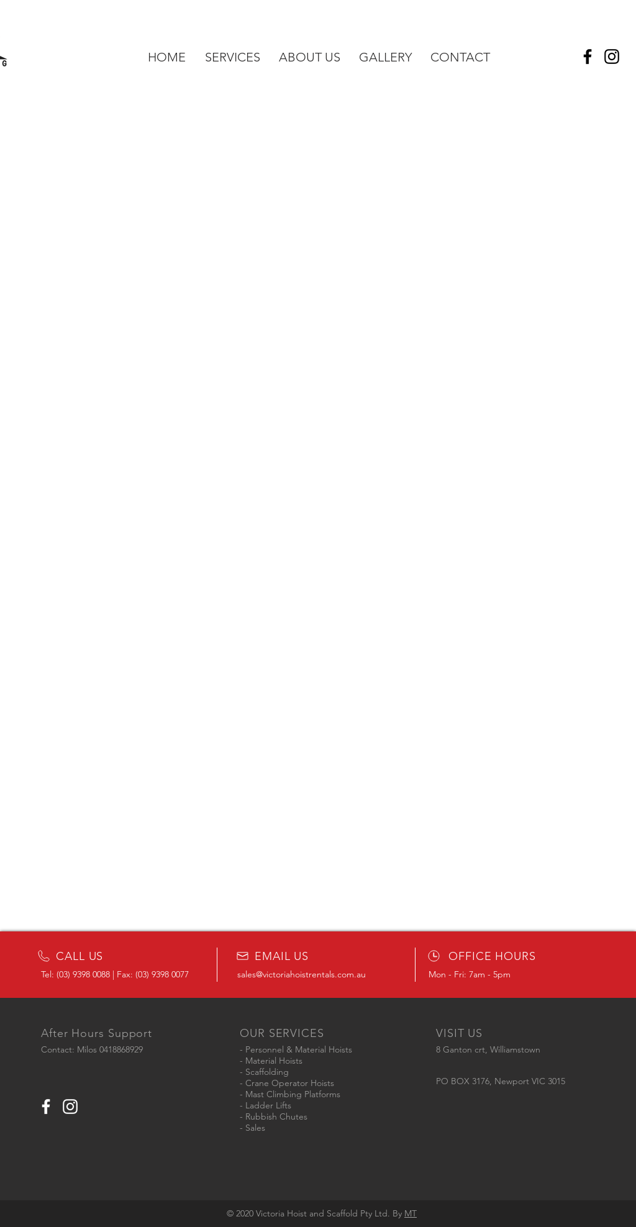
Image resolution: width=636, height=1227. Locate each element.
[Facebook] (587, 56)
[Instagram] (612, 56)
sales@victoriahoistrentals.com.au (301, 974)
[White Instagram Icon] (70, 1106)
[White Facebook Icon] (46, 1106)
